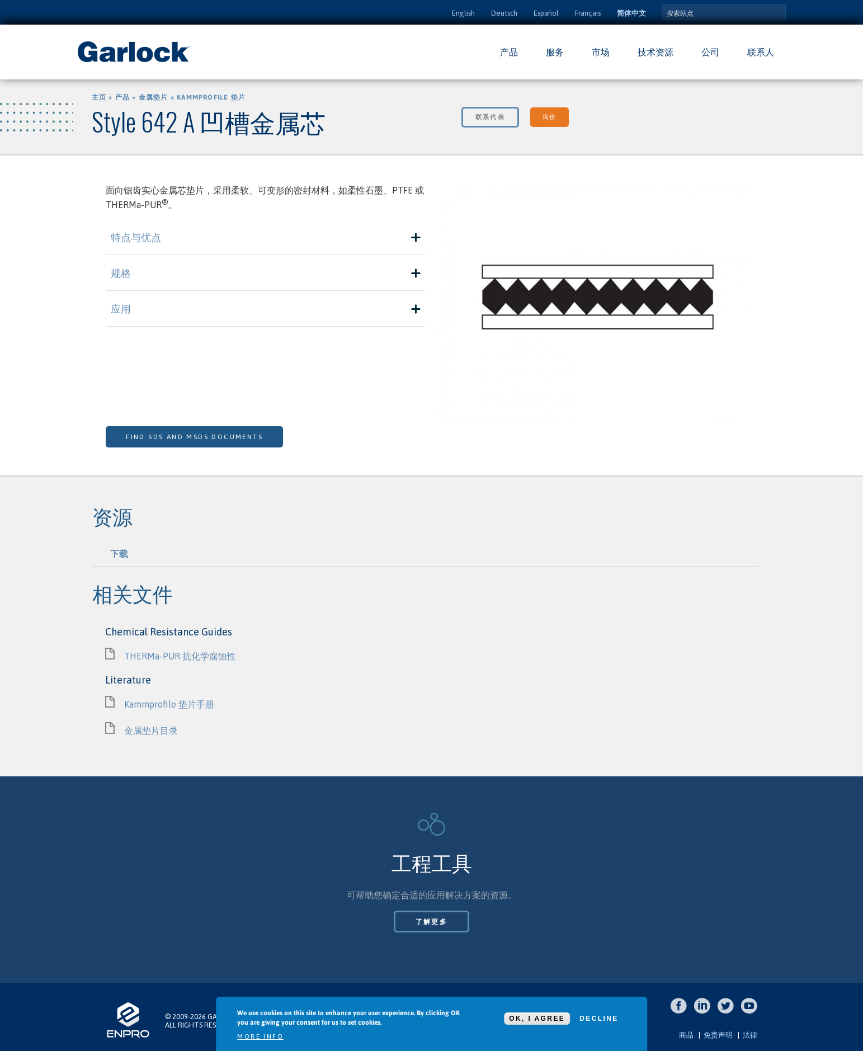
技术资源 (655, 52)
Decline (598, 1018)
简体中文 (631, 13)
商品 (686, 1035)
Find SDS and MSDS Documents (194, 437)
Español (546, 13)
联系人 (760, 52)
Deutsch (504, 13)
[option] (597, 304)
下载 (119, 554)
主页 (99, 97)
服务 (555, 52)
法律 (750, 1035)
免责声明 (718, 1035)
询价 (550, 117)
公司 (710, 52)
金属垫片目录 (151, 730)
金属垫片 (153, 97)
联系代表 (490, 117)
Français (588, 13)
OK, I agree (537, 1018)
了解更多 (432, 922)
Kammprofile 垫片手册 (169, 704)
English (463, 13)
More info (260, 1036)
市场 (601, 52)
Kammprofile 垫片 (211, 97)
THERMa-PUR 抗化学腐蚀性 (180, 656)
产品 (509, 52)
